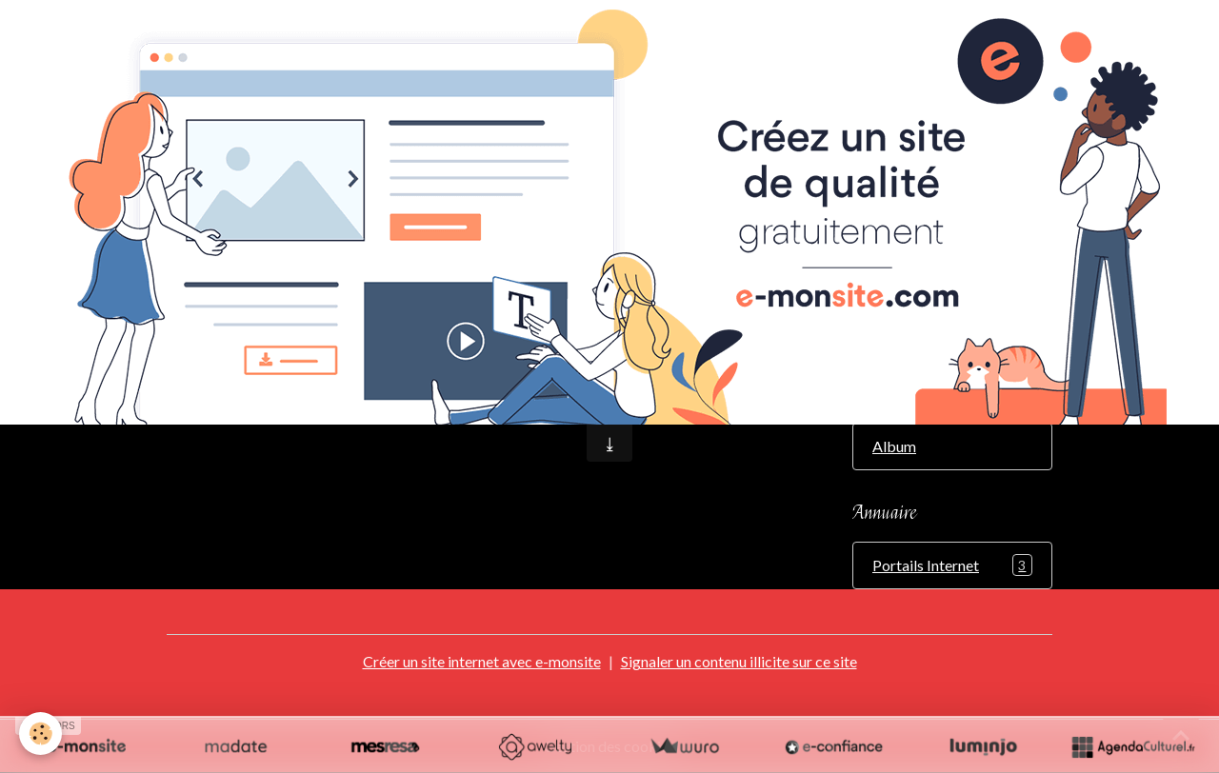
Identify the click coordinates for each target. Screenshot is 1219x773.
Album (894, 446)
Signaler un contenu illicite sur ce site (739, 661)
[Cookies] (40, 733)
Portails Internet (952, 565)
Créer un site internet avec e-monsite (482, 661)
